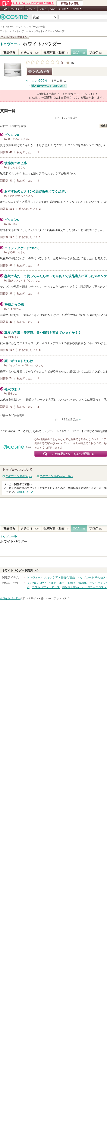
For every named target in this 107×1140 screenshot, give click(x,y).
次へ (75, 117)
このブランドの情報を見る (14, 37)
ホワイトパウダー (42, 44)
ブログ (43, 8)
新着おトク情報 (70, 3)
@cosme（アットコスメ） (56, 598)
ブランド (31, 8)
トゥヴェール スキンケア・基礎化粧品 (51, 577)
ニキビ (52, 583)
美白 (62, 583)
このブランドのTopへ (19, 476)
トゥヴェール (10, 44)
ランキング (16, 8)
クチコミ (30, 52)
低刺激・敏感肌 (77, 583)
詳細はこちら (24, 491)
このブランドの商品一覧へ (56, 476)
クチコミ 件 (36, 81)
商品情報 (9, 52)
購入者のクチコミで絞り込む (48, 85)
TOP (4, 8)
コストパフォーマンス (46, 587)
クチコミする (39, 71)
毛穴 (43, 583)
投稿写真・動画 (56, 52)
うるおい (32, 583)
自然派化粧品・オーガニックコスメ (84, 587)
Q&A (52, 8)
